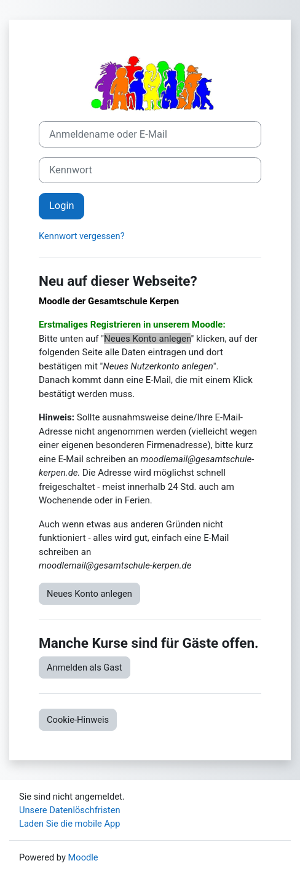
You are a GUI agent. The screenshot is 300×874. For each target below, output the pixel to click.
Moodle (83, 857)
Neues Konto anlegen (89, 593)
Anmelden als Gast (84, 667)
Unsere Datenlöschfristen (69, 810)
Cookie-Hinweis (78, 719)
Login (61, 205)
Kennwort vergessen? (82, 236)
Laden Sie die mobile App (69, 823)
